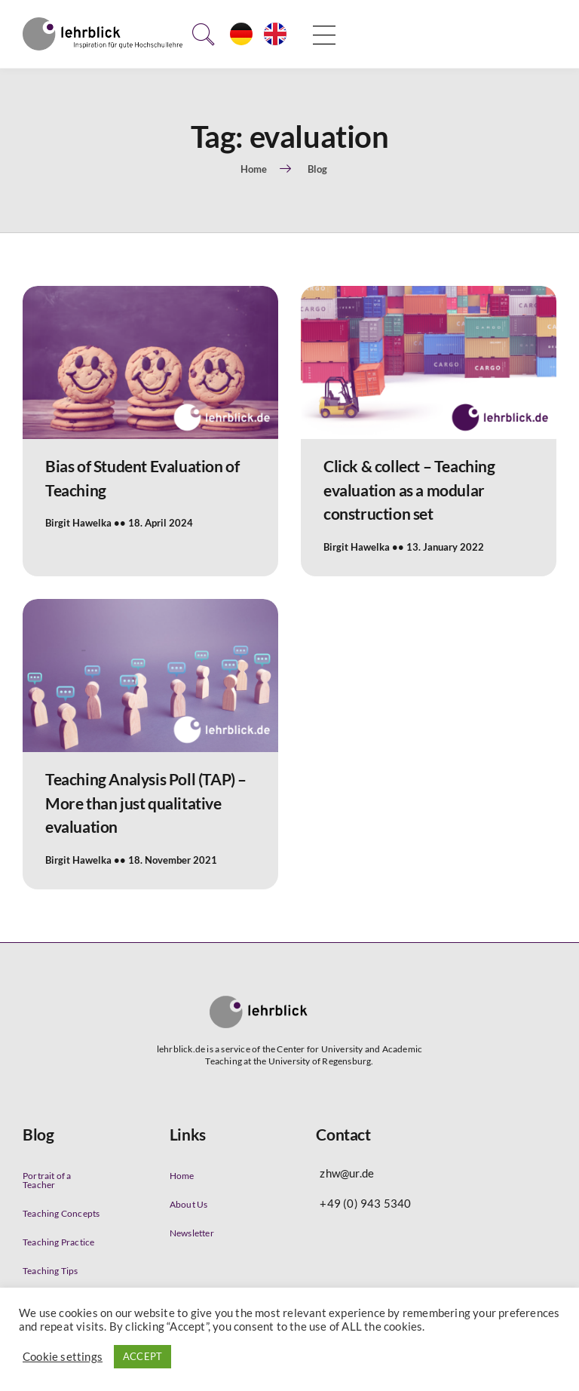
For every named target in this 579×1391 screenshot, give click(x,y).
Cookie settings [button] (63, 1356)
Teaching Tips (50, 1270)
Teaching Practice (58, 1242)
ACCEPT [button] (142, 1356)
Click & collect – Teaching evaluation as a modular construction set (409, 489)
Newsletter (192, 1233)
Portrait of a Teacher (47, 1180)
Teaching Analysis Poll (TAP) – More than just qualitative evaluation (146, 802)
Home (182, 1175)
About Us (189, 1204)
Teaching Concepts (61, 1213)
